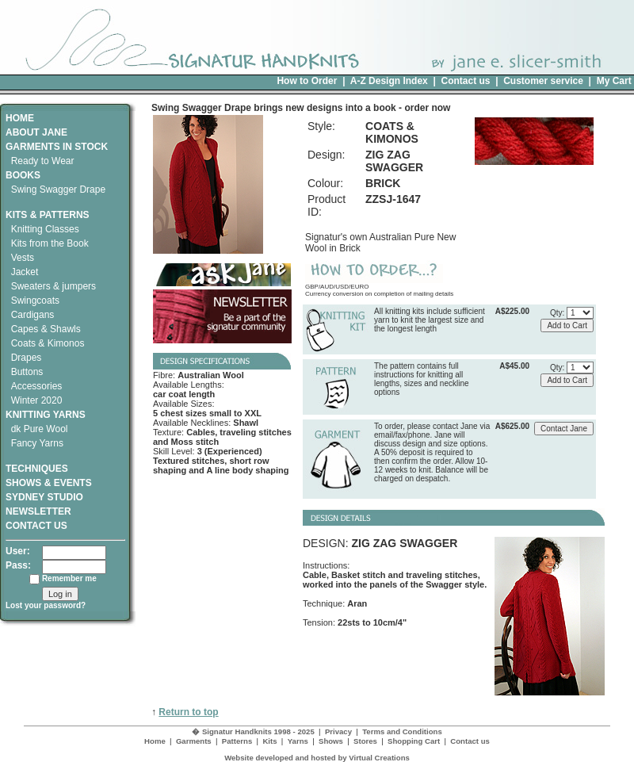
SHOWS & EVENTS (49, 482)
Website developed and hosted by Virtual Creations (317, 757)
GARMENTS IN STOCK (57, 146)
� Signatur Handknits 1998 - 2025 (253, 731)
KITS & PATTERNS (48, 214)
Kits (269, 741)
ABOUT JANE (36, 132)
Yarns (298, 741)
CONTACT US (36, 525)
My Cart (614, 80)
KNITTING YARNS (46, 414)
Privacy (338, 731)
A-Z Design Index (389, 80)
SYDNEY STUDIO (44, 497)
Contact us (465, 80)
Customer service (543, 80)
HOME (20, 118)
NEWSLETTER (38, 511)
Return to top (188, 712)
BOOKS (23, 175)
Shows (331, 741)
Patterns (237, 741)
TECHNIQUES (37, 463)
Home (155, 741)
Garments (194, 741)
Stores (365, 741)
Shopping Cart (414, 741)
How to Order (307, 80)
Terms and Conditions (402, 731)
